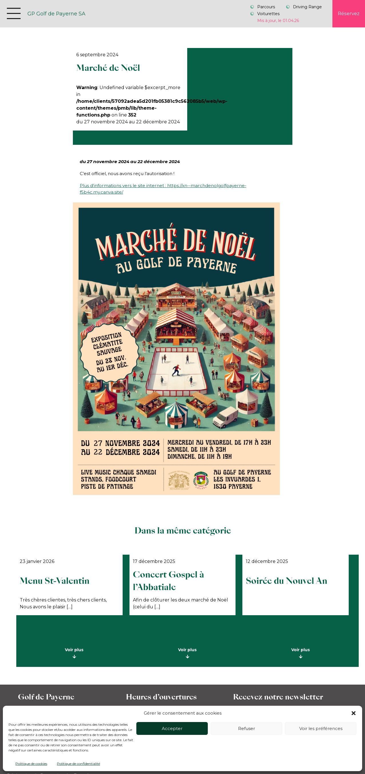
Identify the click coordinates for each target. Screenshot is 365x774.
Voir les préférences (320, 728)
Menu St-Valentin (54, 581)
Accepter (172, 728)
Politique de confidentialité (78, 763)
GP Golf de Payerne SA (56, 14)
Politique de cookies (31, 763)
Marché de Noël (108, 68)
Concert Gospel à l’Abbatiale (168, 580)
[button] (353, 713)
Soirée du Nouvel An (286, 581)
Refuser (246, 728)
